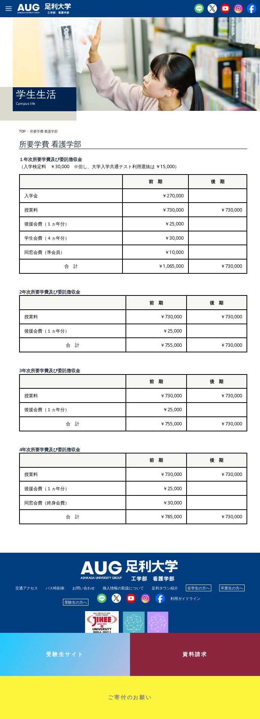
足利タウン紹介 (165, 588)
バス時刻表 (55, 588)
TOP (22, 131)
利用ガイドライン (185, 598)
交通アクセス (26, 588)
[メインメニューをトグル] (8, 8)
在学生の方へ (198, 588)
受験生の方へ (75, 602)
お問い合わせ (83, 588)
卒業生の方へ (232, 588)
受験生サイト (65, 654)
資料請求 (195, 654)
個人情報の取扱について (123, 588)
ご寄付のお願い (130, 697)
